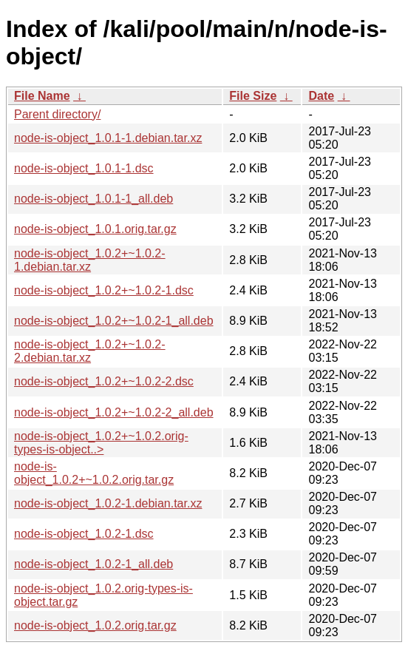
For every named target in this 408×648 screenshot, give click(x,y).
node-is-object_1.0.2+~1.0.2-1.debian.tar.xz (90, 260)
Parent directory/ (57, 114)
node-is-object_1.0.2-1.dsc (84, 533)
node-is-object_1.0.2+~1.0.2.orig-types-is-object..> (101, 443)
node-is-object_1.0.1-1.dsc (84, 168)
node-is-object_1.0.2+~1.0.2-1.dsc (104, 290)
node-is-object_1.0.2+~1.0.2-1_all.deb (114, 320)
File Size (252, 96)
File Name (42, 96)
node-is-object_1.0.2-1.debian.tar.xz (108, 503)
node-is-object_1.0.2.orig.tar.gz (95, 625)
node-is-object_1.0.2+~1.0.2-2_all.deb (114, 412)
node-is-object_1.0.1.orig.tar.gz (95, 229)
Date (321, 96)
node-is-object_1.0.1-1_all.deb (93, 198)
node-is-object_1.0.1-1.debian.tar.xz (108, 138)
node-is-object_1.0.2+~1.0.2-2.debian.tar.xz (90, 351)
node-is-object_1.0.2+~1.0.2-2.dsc (104, 381)
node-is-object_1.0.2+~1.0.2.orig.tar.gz (94, 473)
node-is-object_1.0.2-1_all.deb (93, 564)
